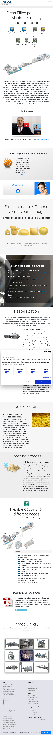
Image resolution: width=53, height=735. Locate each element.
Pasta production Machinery (9, 722)
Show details (45, 377)
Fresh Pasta (13, 6)
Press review (31, 699)
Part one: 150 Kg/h (32, 709)
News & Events (31, 695)
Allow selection (26, 381)
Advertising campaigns (33, 701)
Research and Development (9, 724)
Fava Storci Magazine (33, 703)
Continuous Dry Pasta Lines (9, 709)
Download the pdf (21, 610)
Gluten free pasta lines (8, 720)
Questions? (46, 732)
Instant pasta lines (7, 716)
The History (30, 686)
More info (42, 273)
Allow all (43, 381)
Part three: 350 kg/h (32, 713)
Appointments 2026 (32, 697)
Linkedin (6, 700)
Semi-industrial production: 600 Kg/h (36, 720)
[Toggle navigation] (50, 2)
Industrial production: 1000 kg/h (35, 721)
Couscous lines (6, 714)
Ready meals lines (7, 718)
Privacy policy (34, 732)
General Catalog (6, 728)
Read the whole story (43, 139)
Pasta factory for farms (33, 714)
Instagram (6, 702)
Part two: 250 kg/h (32, 711)
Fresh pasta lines (7, 713)
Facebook (6, 704)
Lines (9, 6)
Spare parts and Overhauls (9, 726)
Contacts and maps (32, 688)
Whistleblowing (31, 690)
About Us (30, 684)
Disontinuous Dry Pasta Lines (10, 711)
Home (5, 6)
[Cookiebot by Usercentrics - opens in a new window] (45, 352)
